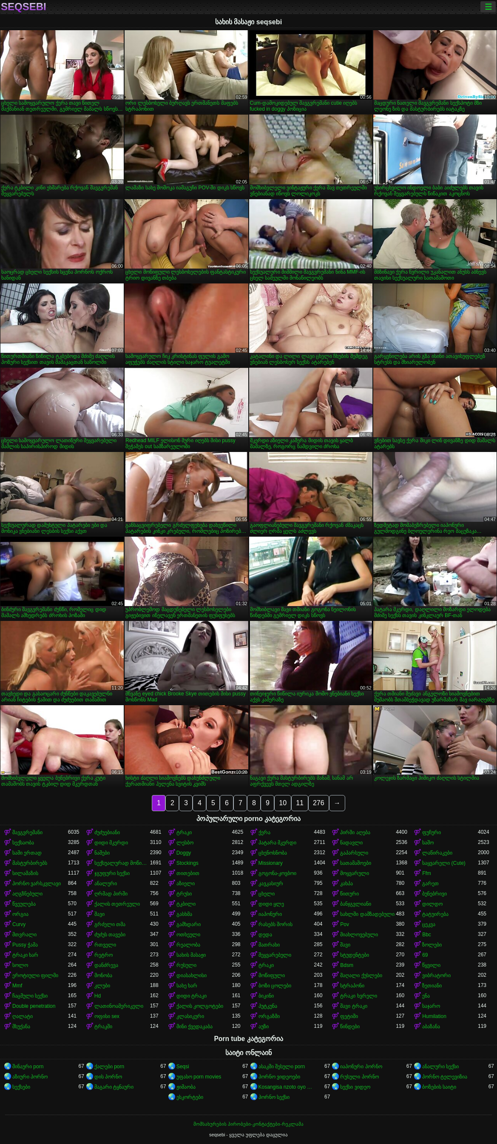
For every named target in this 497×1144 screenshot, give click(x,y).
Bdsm (346, 965)
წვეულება (24, 904)
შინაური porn (27, 1067)
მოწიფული (271, 975)
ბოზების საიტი (439, 1087)
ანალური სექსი (440, 1067)
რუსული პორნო (359, 1077)
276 (318, 803)
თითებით (187, 873)
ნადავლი (351, 843)
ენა (426, 996)
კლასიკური (190, 1016)
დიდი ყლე (271, 904)
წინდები (350, 1027)
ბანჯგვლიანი (355, 904)
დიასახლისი (191, 975)
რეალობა (188, 945)
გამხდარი (188, 924)
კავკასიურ (270, 884)
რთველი (105, 945)
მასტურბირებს (29, 863)
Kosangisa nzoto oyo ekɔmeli (286, 1087)
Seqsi (182, 1067)
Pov (344, 924)
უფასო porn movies (199, 1077)
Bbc (426, 935)
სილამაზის (25, 873)
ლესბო (184, 843)
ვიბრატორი (436, 975)
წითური (349, 894)
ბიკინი (266, 996)
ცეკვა (428, 924)
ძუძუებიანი (107, 832)
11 (300, 803)
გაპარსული (354, 853)
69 (425, 955)
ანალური (105, 884)
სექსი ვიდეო (355, 1087)
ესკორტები (189, 1097)
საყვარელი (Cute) (444, 863)
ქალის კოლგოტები (199, 1006)
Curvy (19, 924)
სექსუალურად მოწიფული (122, 863)
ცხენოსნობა (272, 853)
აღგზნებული (27, 894)
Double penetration (33, 1006)
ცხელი (266, 894)
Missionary (270, 863)
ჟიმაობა (186, 1087)
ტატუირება (435, 914)
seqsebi (23, 6)
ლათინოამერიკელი (118, 1006)
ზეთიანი (432, 986)
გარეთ (430, 884)
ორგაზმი (269, 1016)
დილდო (432, 904)
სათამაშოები (355, 863)
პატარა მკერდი (277, 843)
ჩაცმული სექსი (30, 996)
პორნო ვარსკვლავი (36, 884)
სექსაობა (23, 843)
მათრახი (269, 945)
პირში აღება (355, 832)
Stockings (187, 863)
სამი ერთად (27, 853)
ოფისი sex (106, 1016)
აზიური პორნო (30, 1077)
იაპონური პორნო (361, 1067)
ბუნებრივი (434, 894)
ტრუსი (184, 894)
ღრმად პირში (111, 894)
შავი (99, 914)
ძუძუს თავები (109, 935)
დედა (265, 935)
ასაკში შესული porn (281, 1067)
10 (283, 803)
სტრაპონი (352, 986)
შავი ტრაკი (353, 1006)
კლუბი (102, 986)
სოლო (20, 965)
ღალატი (22, 1016)
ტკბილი (186, 904)
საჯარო (431, 1006)
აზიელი (185, 884)
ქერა (264, 832)
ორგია (20, 914)
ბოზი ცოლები (274, 986)
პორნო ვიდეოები (279, 1077)
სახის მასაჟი (191, 955)
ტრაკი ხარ (25, 955)
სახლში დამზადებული (367, 914)
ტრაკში (103, 1027)
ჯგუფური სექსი (112, 873)
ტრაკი (184, 832)
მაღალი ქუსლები (361, 975)
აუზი (263, 1027)
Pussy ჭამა (25, 945)
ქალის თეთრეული (117, 904)
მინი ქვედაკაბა (194, 1027)
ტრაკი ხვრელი (358, 996)
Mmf (17, 986)
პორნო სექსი (274, 1097)
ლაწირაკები (437, 853)
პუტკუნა (267, 1006)
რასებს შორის (275, 924)
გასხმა (184, 914)
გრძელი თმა (109, 924)
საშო (428, 843)
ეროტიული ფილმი (35, 975)
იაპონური (270, 914)
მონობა (103, 975)
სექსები (21, 1087)
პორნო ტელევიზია (444, 1077)
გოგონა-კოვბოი (277, 873)
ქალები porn (109, 1067)
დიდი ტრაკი (191, 996)
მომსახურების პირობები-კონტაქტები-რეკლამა (248, 1124)
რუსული (186, 965)
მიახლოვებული (359, 935)
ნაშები (102, 853)
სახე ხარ (186, 986)
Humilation (434, 1016)
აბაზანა (431, 1027)
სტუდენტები (354, 955)
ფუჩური (431, 832)
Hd (97, 996)
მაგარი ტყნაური (113, 1087)
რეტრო (103, 955)
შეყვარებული (274, 955)
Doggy (183, 853)
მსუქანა (21, 1027)
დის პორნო (108, 1077)
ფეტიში (349, 1016)
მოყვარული (354, 873)
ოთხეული (188, 935)
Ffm (426, 873)
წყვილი (431, 965)
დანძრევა (106, 965)
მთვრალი (24, 935)
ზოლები (432, 945)
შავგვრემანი (27, 832)
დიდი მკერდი (111, 843)
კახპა (346, 884)
